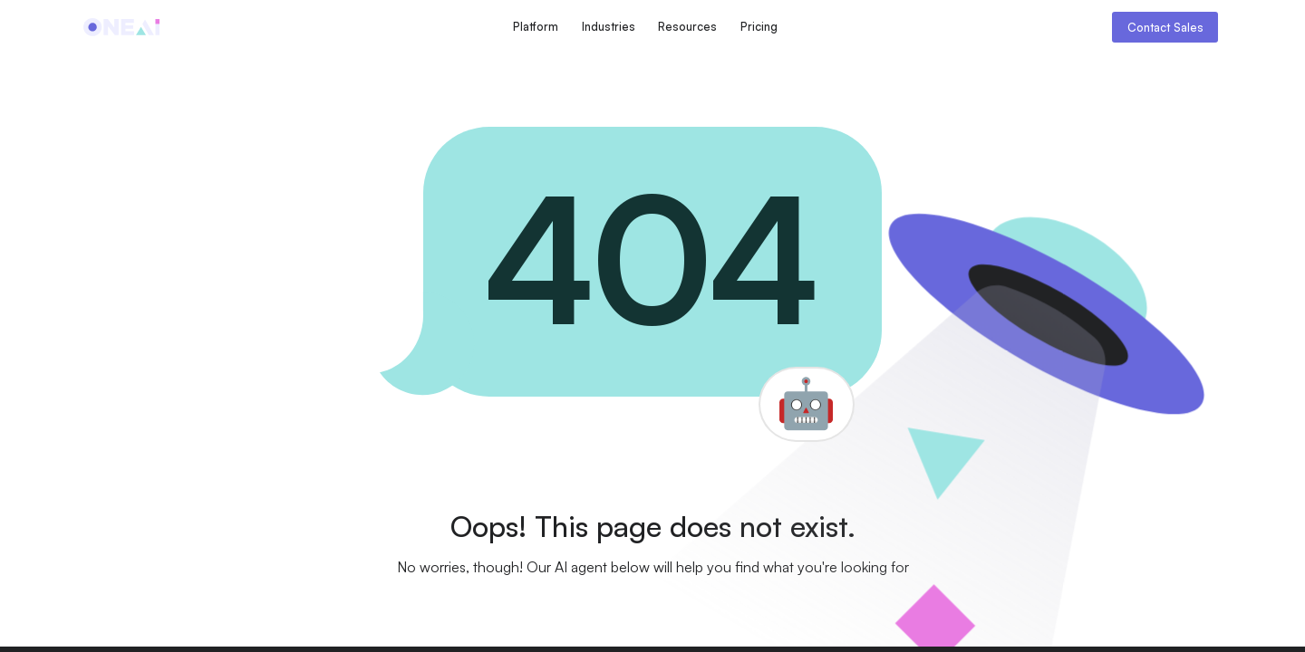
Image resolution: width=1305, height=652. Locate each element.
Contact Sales (1165, 27)
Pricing (759, 26)
